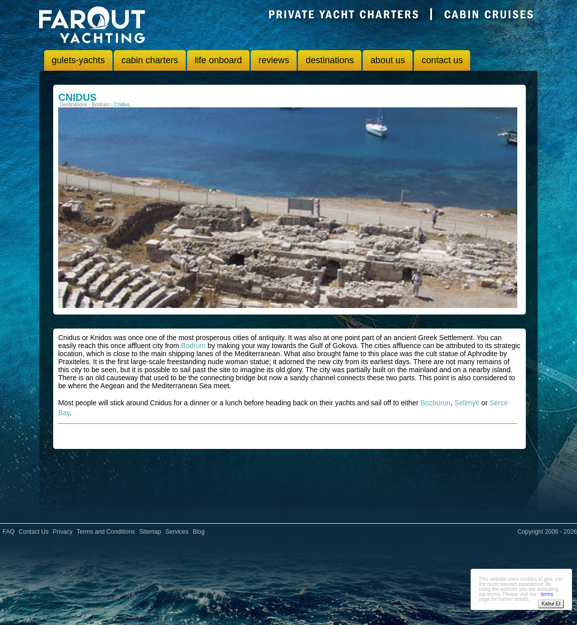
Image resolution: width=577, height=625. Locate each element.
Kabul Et (550, 603)
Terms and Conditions (106, 531)
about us (387, 60)
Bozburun (435, 403)
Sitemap (150, 531)
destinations (330, 60)
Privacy (62, 531)
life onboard (218, 60)
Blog (199, 531)
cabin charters (149, 60)
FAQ (9, 531)
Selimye (467, 403)
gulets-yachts (78, 60)
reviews (273, 60)
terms (546, 594)
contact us (442, 60)
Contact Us (33, 531)
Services (177, 531)
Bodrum (193, 346)
